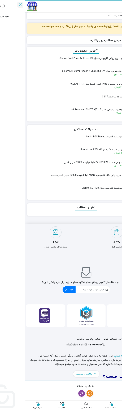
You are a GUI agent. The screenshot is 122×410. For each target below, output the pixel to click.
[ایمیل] (64, 289)
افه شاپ (94, 356)
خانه (116, 15)
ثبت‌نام (44, 289)
